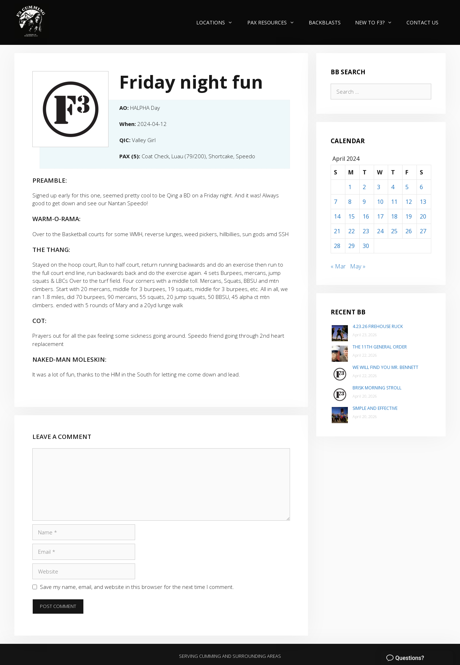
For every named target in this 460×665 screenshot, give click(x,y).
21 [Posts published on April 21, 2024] (337, 231)
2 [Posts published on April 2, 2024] (364, 187)
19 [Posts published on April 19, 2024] (408, 216)
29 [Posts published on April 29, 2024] (351, 246)
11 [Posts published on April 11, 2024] (394, 202)
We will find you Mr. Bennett (385, 367)
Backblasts (325, 22)
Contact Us (422, 22)
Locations (218, 22)
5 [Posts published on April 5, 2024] (407, 187)
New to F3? (377, 22)
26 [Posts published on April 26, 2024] (408, 231)
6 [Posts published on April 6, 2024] (421, 187)
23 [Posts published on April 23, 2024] (366, 231)
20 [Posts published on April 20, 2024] (423, 216)
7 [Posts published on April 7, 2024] (335, 202)
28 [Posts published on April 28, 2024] (337, 246)
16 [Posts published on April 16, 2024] (366, 216)
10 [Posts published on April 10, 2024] (380, 202)
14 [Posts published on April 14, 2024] (337, 216)
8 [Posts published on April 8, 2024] (349, 202)
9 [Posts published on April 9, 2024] (364, 202)
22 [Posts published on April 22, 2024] (351, 231)
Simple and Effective (375, 408)
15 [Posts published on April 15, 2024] (351, 216)
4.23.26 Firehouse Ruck (378, 326)
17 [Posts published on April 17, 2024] (380, 216)
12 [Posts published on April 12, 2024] (408, 202)
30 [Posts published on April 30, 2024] (366, 246)
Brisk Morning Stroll (377, 388)
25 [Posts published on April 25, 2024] (394, 231)
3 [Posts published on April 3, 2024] (378, 187)
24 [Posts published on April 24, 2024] (380, 231)
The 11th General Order (380, 347)
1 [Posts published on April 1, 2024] (349, 187)
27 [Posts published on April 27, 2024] (423, 231)
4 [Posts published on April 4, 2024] (392, 187)
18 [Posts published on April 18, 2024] (394, 216)
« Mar (338, 266)
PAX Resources (274, 22)
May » (357, 266)
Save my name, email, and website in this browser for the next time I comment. (137, 586)
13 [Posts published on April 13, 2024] (423, 202)
